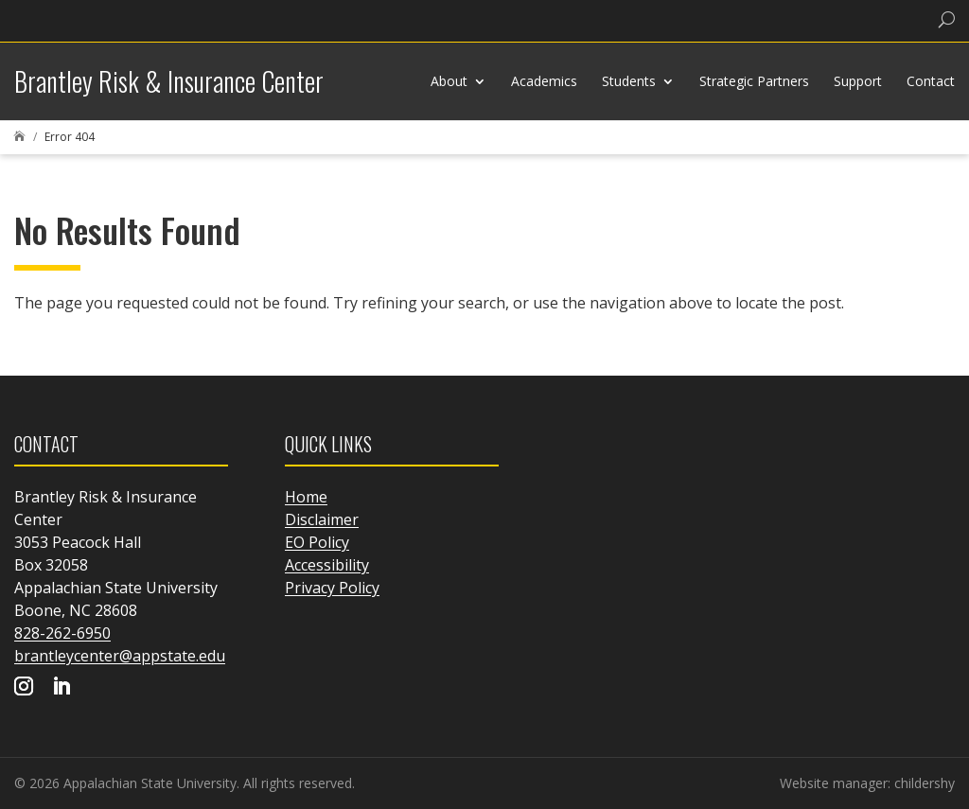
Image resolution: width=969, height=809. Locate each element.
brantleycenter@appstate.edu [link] (119, 655)
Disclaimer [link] (322, 519)
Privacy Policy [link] (332, 587)
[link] (61, 20)
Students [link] (629, 81)
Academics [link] (544, 81)
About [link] (449, 81)
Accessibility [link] (327, 564)
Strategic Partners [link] (754, 81)
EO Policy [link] (317, 542)
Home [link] (306, 496)
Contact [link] (931, 81)
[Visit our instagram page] (23, 688)
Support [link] (858, 81)
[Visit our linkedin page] (61, 688)
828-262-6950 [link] (62, 633)
